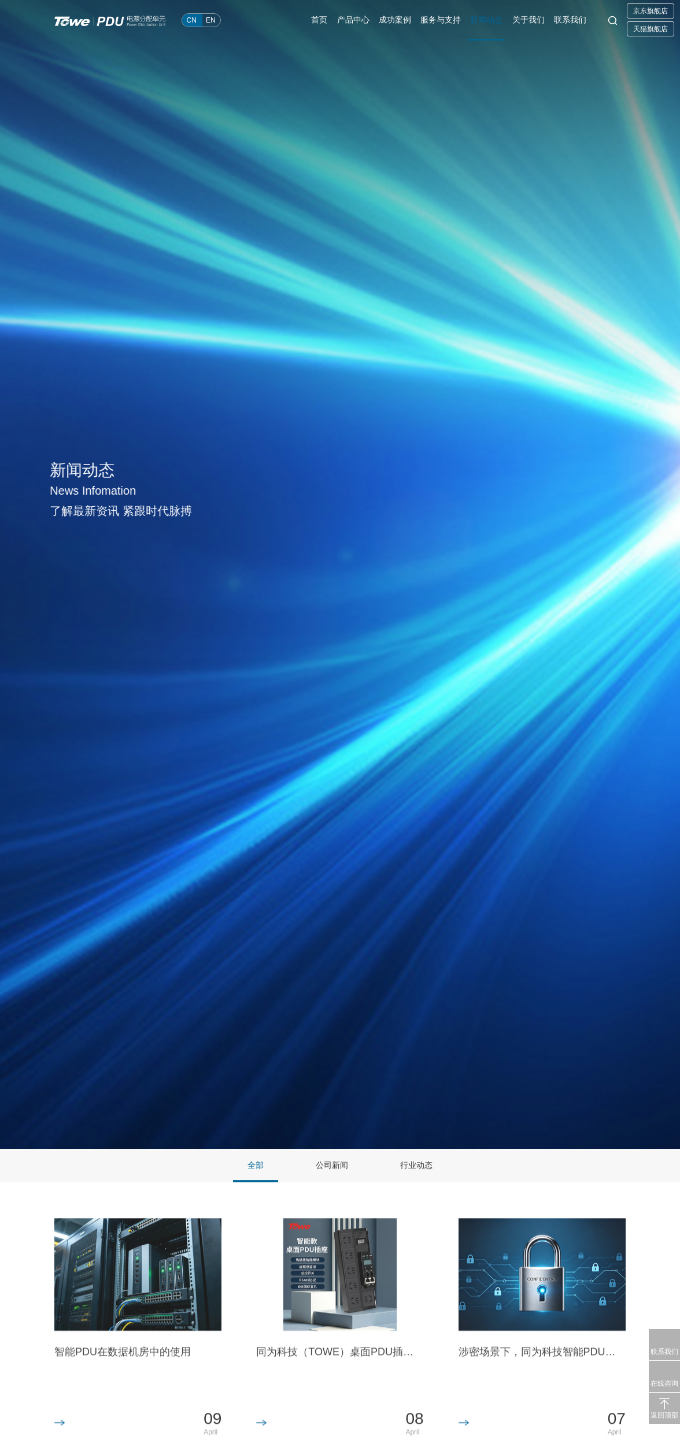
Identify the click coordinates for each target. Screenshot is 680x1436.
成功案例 (395, 20)
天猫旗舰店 (650, 29)
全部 (255, 1165)
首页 (320, 20)
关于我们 (528, 20)
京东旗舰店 (650, 11)
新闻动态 (487, 20)
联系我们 (570, 20)
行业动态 (416, 1165)
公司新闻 (332, 1165)
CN (192, 20)
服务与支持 (441, 20)
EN (211, 20)
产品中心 (354, 20)
